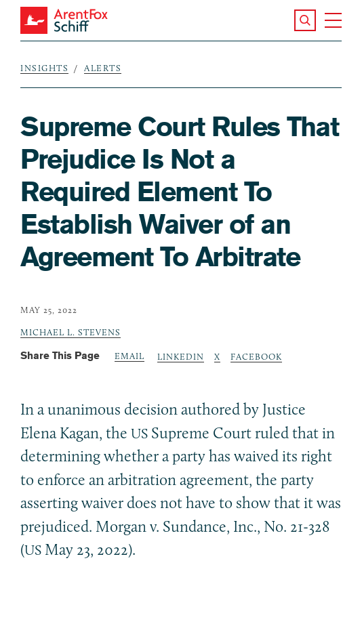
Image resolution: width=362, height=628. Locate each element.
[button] (305, 20)
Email (129, 355)
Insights (44, 67)
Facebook (256, 356)
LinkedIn (180, 356)
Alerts (102, 67)
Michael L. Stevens (70, 332)
